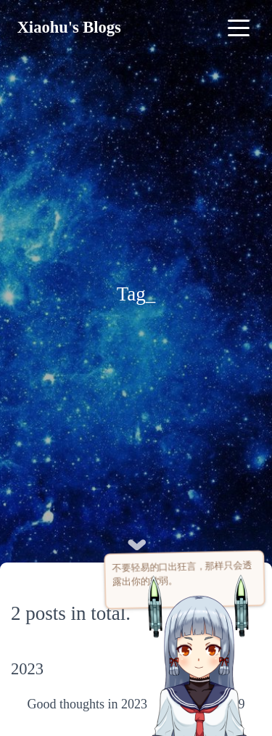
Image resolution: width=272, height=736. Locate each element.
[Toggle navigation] (238, 27)
